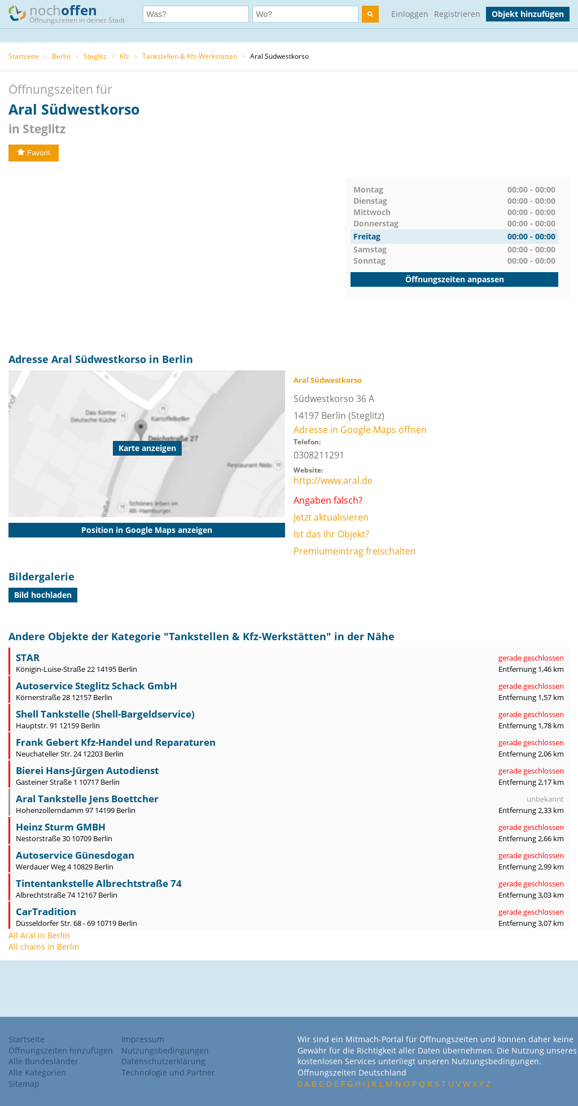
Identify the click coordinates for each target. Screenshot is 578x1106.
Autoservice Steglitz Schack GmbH (96, 685)
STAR (28, 657)
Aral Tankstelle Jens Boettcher (87, 798)
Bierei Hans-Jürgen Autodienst (87, 770)
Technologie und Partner (168, 1072)
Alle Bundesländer (43, 1061)
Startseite (23, 56)
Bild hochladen (43, 594)
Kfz (124, 56)
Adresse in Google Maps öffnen (360, 429)
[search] (370, 14)
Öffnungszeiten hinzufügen (60, 1050)
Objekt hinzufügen (528, 13)
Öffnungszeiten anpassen (454, 279)
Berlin (61, 56)
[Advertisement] (176, 257)
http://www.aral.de (333, 480)
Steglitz (95, 56)
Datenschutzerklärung (163, 1061)
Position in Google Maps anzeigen (146, 529)
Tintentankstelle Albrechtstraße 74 (99, 883)
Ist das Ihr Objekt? (331, 534)
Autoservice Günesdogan (75, 855)
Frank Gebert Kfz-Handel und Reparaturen (116, 742)
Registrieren (457, 13)
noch (71, 13)
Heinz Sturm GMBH (61, 826)
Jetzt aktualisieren (331, 517)
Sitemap (24, 1083)
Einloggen (409, 13)
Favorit (33, 152)
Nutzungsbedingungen (165, 1050)
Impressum (142, 1039)
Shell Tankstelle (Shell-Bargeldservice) (105, 713)
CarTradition (46, 911)
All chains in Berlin (44, 946)
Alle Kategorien (37, 1072)
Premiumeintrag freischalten (355, 551)
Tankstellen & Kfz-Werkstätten (189, 56)
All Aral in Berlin (39, 935)
